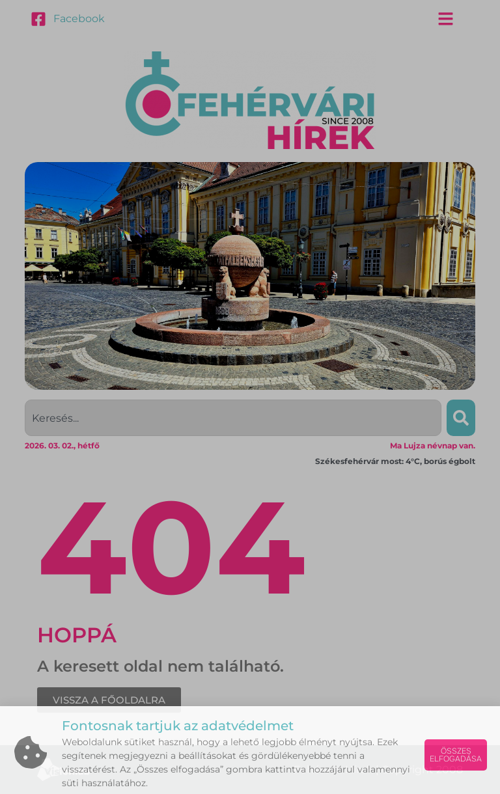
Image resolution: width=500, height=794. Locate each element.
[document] (250, 397)
